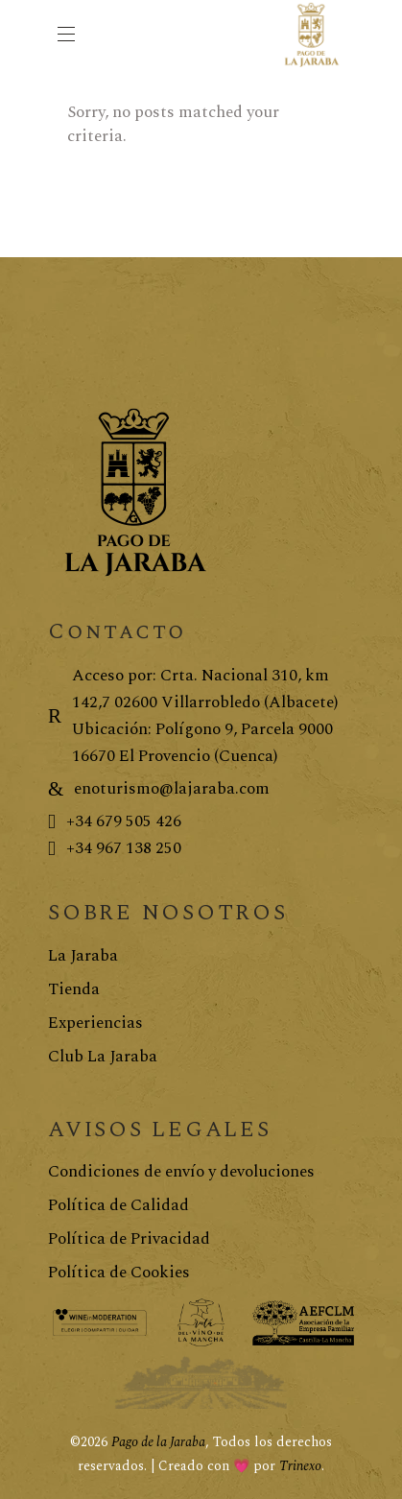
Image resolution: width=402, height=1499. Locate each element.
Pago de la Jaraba (158, 1442)
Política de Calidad (118, 1205)
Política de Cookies (119, 1272)
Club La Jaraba (102, 1056)
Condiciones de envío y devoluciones (181, 1171)
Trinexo (300, 1466)
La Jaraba (83, 955)
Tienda (74, 989)
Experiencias (95, 1023)
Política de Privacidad (129, 1238)
